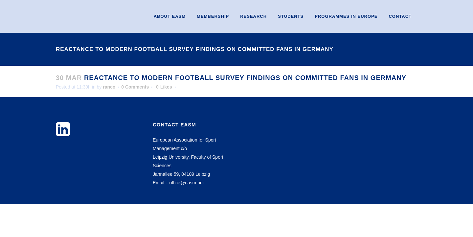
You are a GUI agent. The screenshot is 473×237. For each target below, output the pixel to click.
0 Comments (135, 87)
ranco (109, 87)
